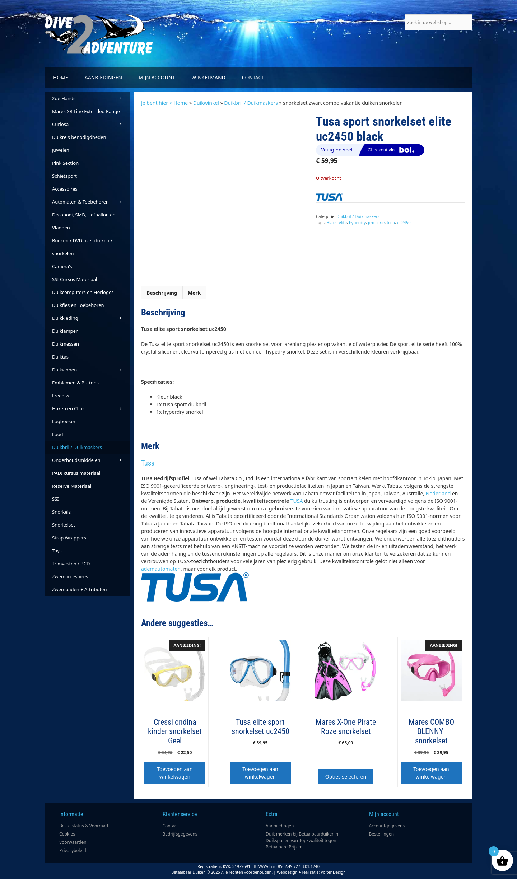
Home (60, 77)
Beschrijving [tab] (161, 292)
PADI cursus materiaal (76, 473)
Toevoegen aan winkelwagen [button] (175, 773)
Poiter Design (333, 872)
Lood (57, 434)
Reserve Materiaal (71, 486)
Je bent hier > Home (164, 102)
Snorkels (61, 512)
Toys (57, 550)
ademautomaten (161, 568)
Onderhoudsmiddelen (91, 460)
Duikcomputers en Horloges (83, 292)
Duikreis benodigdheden (79, 137)
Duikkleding (91, 318)
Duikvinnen (91, 369)
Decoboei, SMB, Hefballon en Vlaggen (84, 221)
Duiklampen (65, 331)
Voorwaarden (73, 842)
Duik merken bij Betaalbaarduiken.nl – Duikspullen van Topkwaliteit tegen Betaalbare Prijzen (304, 840)
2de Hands (91, 98)
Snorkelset (63, 525)
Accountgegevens (387, 826)
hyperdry (357, 222)
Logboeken (64, 421)
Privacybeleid (72, 850)
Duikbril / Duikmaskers (251, 102)
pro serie (376, 222)
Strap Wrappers (69, 537)
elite (343, 222)
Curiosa (91, 124)
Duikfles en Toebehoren (78, 305)
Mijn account (157, 77)
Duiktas (60, 357)
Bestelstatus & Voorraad (83, 826)
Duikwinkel (206, 102)
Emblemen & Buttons (75, 382)
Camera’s (62, 266)
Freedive (61, 395)
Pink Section (65, 163)
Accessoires (64, 189)
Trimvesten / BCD (71, 563)
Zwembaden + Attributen (79, 589)
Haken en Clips (91, 408)
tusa (391, 222)
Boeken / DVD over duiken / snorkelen (82, 247)
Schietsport (64, 176)
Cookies (67, 834)
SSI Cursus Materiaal (74, 279)
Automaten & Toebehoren (91, 201)
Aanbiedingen (103, 77)
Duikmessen (65, 344)
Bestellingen (381, 834)
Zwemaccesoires (70, 576)
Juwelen (60, 150)
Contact (253, 77)
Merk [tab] (194, 292)
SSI (55, 499)
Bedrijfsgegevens (180, 834)
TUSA (296, 500)
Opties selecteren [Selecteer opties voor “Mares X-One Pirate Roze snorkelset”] (345, 776)
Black (332, 222)
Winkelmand (208, 77)
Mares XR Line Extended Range (86, 111)
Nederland (438, 493)
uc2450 (404, 222)
